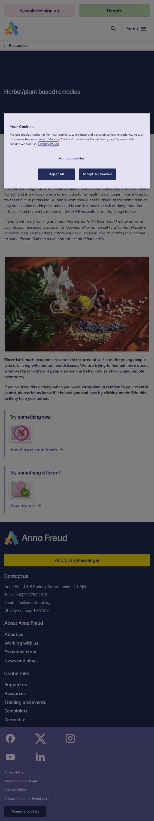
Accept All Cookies (98, 174)
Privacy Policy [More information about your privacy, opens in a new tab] (48, 144)
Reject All (56, 174)
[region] (77, 151)
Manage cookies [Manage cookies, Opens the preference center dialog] (72, 158)
